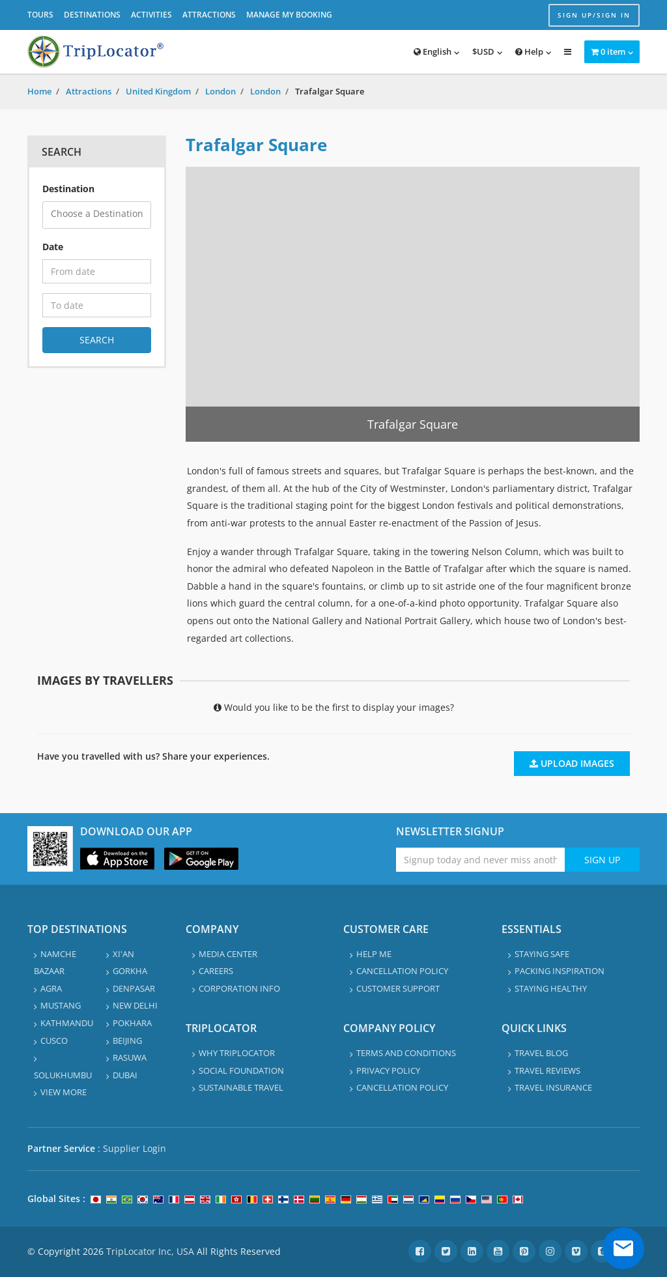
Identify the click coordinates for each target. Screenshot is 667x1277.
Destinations (92, 14)
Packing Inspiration (559, 971)
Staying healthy (551, 988)
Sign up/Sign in (594, 15)
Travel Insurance (553, 1087)
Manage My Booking (289, 14)
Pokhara (132, 1023)
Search (96, 340)
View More (63, 1092)
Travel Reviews (547, 1070)
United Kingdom (158, 91)
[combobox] (96, 215)
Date (52, 246)
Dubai (125, 1075)
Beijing (127, 1040)
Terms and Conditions (406, 1053)
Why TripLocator (237, 1053)
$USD (483, 51)
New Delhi (135, 1005)
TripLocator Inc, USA (150, 1251)
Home (39, 91)
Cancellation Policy (402, 971)
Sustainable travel (241, 1087)
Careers (216, 971)
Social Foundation (241, 1070)
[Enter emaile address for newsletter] (480, 860)
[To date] (96, 305)
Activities (151, 14)
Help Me (373, 954)
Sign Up (602, 860)
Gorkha (130, 971)
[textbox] (100, 214)
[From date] (96, 271)
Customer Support (398, 988)
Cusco (54, 1040)
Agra (51, 988)
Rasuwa (130, 1057)
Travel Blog (541, 1053)
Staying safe (542, 954)
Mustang (60, 1005)
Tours (40, 14)
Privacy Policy (388, 1070)
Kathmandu (66, 1023)
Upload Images (572, 763)
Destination (68, 188)
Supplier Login (134, 1148)
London (220, 91)
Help (529, 51)
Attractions (209, 14)
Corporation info (239, 988)
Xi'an (123, 954)
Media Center (228, 954)
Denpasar (134, 988)
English (432, 51)
